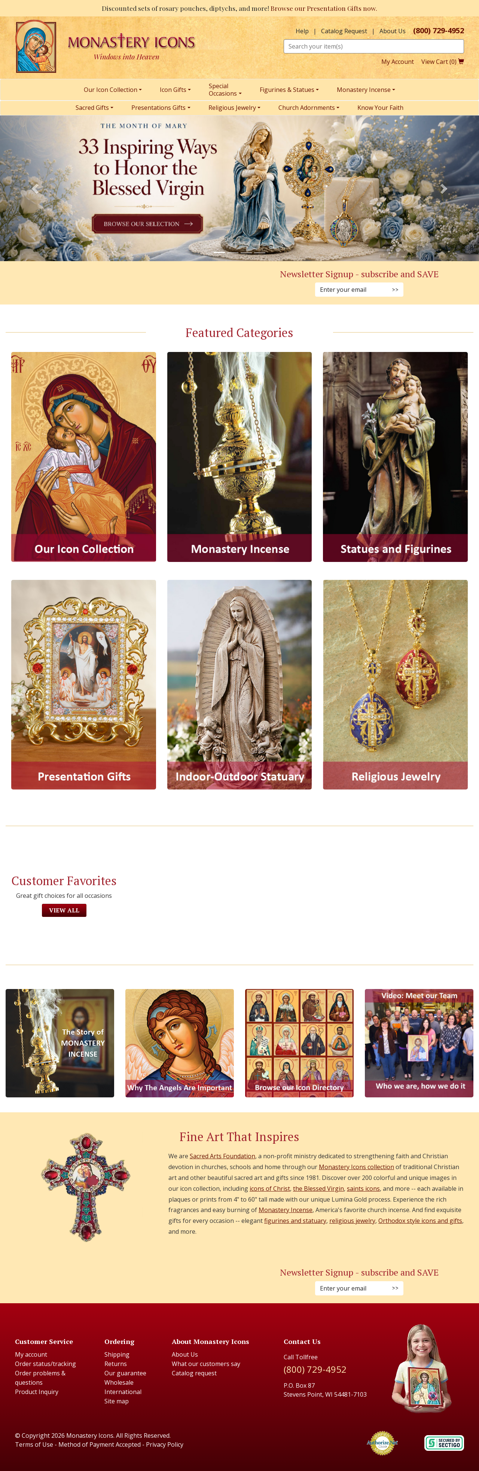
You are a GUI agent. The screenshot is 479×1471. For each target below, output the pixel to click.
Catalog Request (344, 31)
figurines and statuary (295, 1221)
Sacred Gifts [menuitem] (92, 107)
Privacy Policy (164, 1444)
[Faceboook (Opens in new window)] (102, 1282)
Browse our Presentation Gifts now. (324, 8)
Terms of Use (34, 1444)
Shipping (116, 1354)
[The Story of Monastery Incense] (60, 1043)
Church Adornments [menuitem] (306, 107)
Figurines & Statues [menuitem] (287, 90)
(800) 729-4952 (438, 30)
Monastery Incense (285, 1210)
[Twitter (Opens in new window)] (129, 283)
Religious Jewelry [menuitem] (232, 107)
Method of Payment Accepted (99, 1444)
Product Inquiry (36, 1392)
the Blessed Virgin (318, 1188)
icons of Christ (270, 1188)
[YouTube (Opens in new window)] (138, 283)
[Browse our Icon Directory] (299, 1043)
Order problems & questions (40, 1378)
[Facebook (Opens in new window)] (102, 283)
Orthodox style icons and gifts (420, 1221)
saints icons (363, 1188)
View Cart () (442, 62)
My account (31, 1354)
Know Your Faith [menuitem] (380, 107)
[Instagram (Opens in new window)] (111, 283)
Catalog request (194, 1373)
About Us (392, 31)
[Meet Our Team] (419, 1043)
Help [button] (302, 31)
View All (64, 910)
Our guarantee (125, 1373)
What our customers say (206, 1364)
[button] (36, 188)
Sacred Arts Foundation (222, 1156)
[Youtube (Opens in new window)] (138, 1282)
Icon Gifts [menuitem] (173, 90)
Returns (115, 1364)
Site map (116, 1401)
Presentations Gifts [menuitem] (158, 107)
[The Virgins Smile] (179, 1043)
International (122, 1392)
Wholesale (119, 1382)
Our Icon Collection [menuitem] (110, 90)
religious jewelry (352, 1221)
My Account (397, 62)
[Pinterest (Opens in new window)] (120, 283)
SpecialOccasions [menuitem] (223, 90)
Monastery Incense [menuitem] (364, 90)
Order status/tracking (45, 1364)
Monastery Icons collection (356, 1167)
